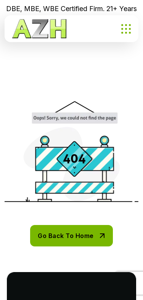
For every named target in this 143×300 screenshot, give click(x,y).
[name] (126, 29)
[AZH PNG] (39, 28)
